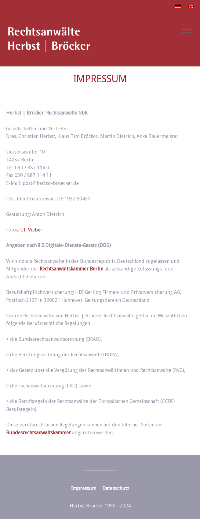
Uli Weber (31, 230)
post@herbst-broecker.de (51, 183)
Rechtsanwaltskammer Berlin (71, 269)
